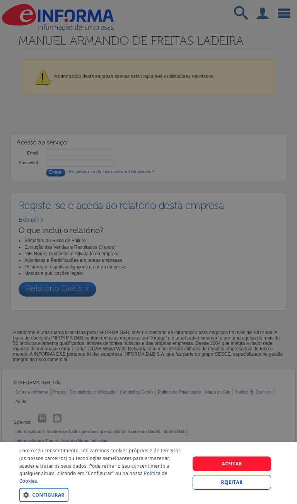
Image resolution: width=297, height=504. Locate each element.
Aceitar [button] (232, 463)
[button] (102, 494)
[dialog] (148, 473)
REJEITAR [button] (232, 482)
